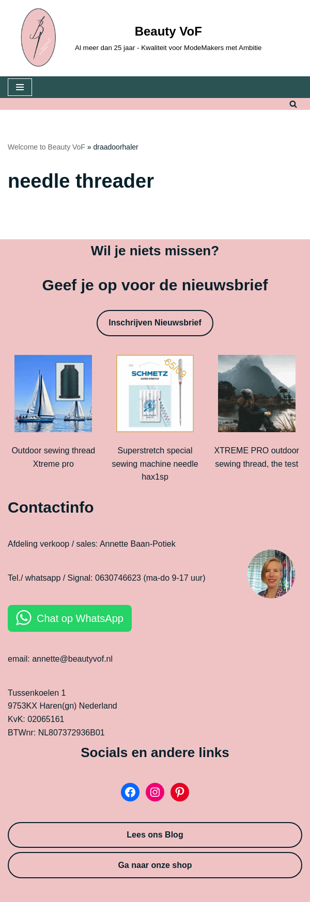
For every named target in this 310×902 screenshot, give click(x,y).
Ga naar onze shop (155, 865)
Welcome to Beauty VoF (46, 147)
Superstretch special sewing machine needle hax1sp (155, 463)
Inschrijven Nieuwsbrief (155, 322)
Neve (108, 891)
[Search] (293, 104)
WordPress (191, 891)
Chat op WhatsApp (80, 618)
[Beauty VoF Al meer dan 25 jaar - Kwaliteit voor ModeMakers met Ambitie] (135, 38)
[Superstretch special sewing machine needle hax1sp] (155, 395)
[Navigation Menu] (20, 87)
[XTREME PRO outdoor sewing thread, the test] (257, 395)
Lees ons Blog (155, 834)
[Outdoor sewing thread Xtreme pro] (53, 395)
